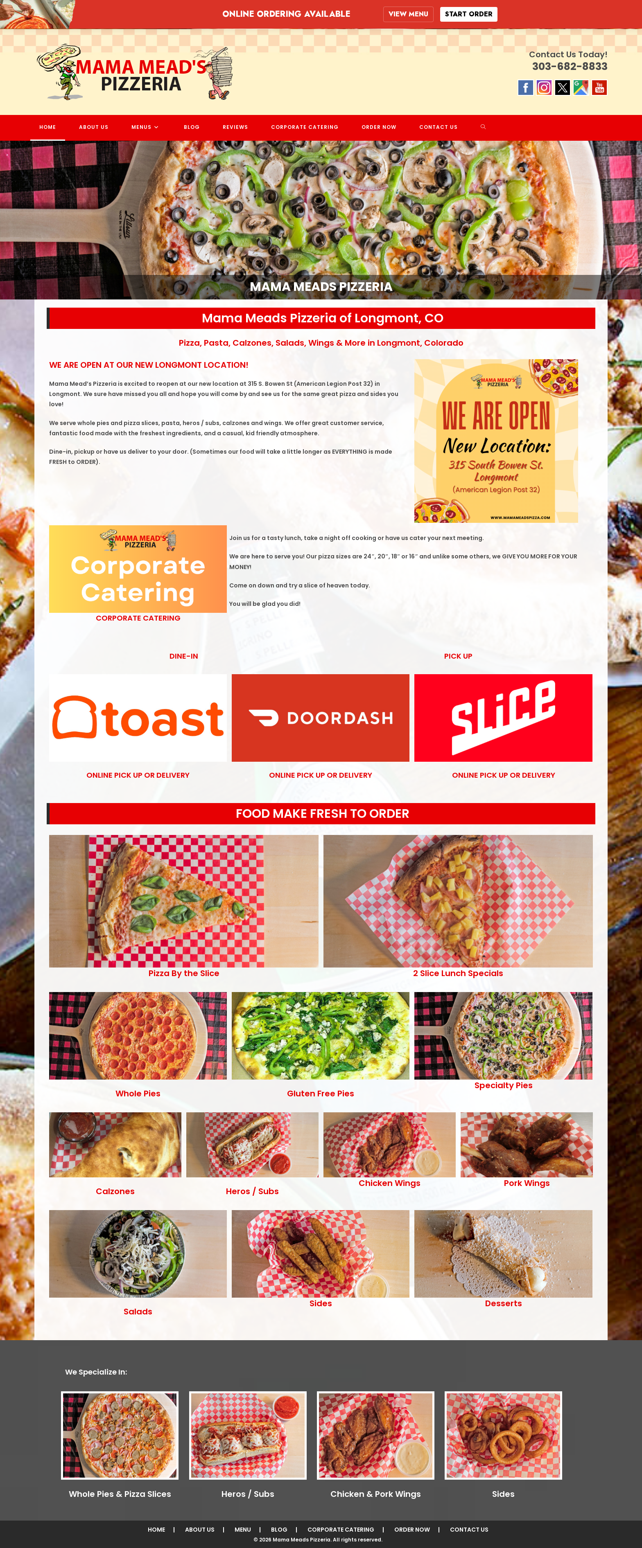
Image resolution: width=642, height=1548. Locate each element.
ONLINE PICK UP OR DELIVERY (138, 775)
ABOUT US (200, 1529)
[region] (321, 219)
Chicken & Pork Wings (375, 1493)
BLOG (279, 1529)
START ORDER (469, 14)
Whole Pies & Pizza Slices (120, 1493)
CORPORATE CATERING (138, 617)
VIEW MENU (408, 14)
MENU (243, 1529)
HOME (156, 1529)
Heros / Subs (248, 1493)
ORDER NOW (412, 1529)
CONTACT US (469, 1529)
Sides (503, 1493)
